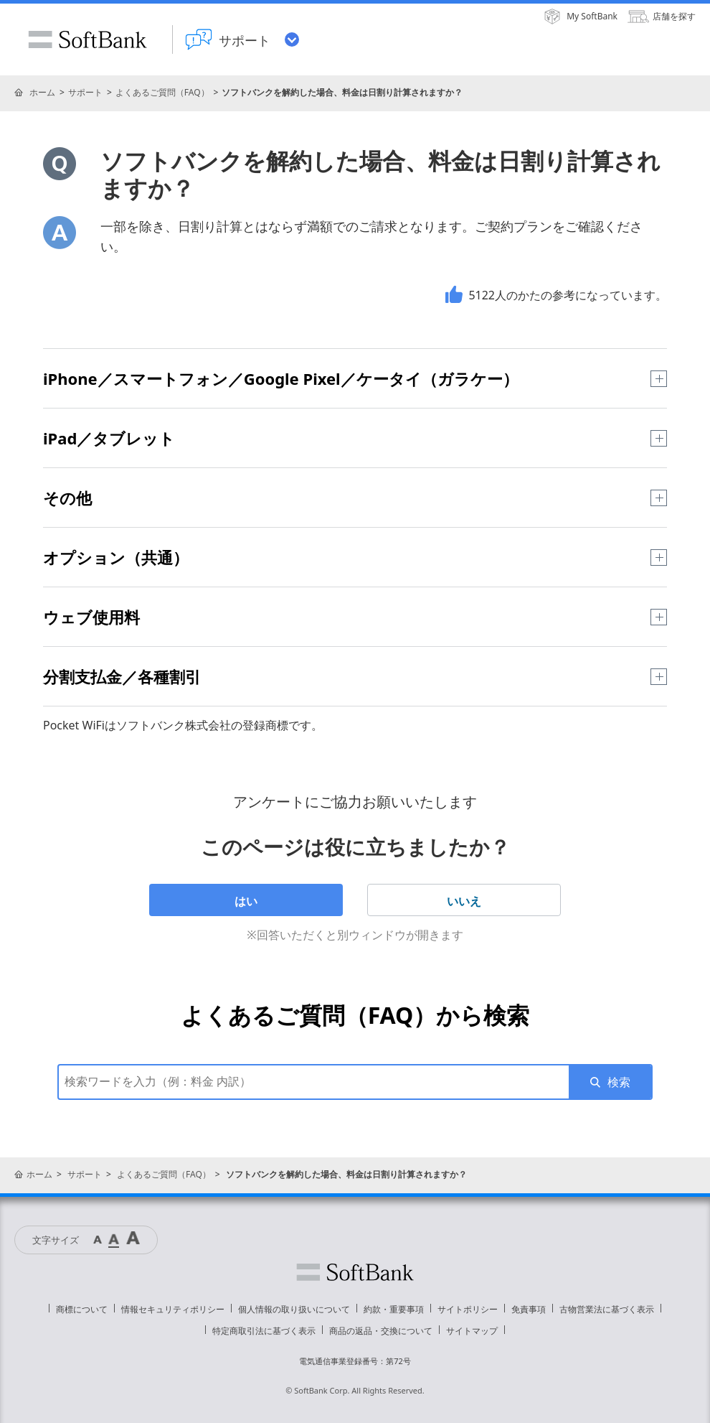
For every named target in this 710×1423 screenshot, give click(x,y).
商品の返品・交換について (380, 1331)
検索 (618, 1082)
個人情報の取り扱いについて (294, 1309)
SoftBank (87, 39)
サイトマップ (472, 1331)
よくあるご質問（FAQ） (162, 92)
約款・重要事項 (394, 1309)
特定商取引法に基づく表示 (264, 1331)
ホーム (42, 92)
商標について (82, 1309)
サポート (85, 92)
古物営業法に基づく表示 (606, 1309)
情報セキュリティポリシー (172, 1309)
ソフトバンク (355, 1272)
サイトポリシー (467, 1309)
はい (246, 901)
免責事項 (528, 1309)
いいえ (464, 901)
